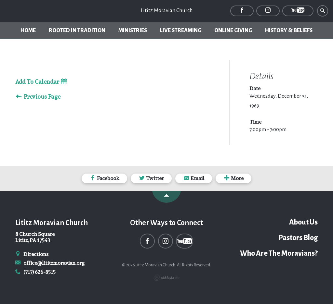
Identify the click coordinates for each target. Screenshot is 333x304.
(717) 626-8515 (35, 272)
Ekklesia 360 (166, 277)
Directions (31, 254)
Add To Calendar (41, 82)
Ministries (132, 30)
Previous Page (38, 97)
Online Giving (233, 30)
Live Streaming (180, 30)
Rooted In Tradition (77, 30)
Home (28, 30)
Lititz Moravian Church (167, 10)
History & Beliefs (289, 30)
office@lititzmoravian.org (50, 263)
